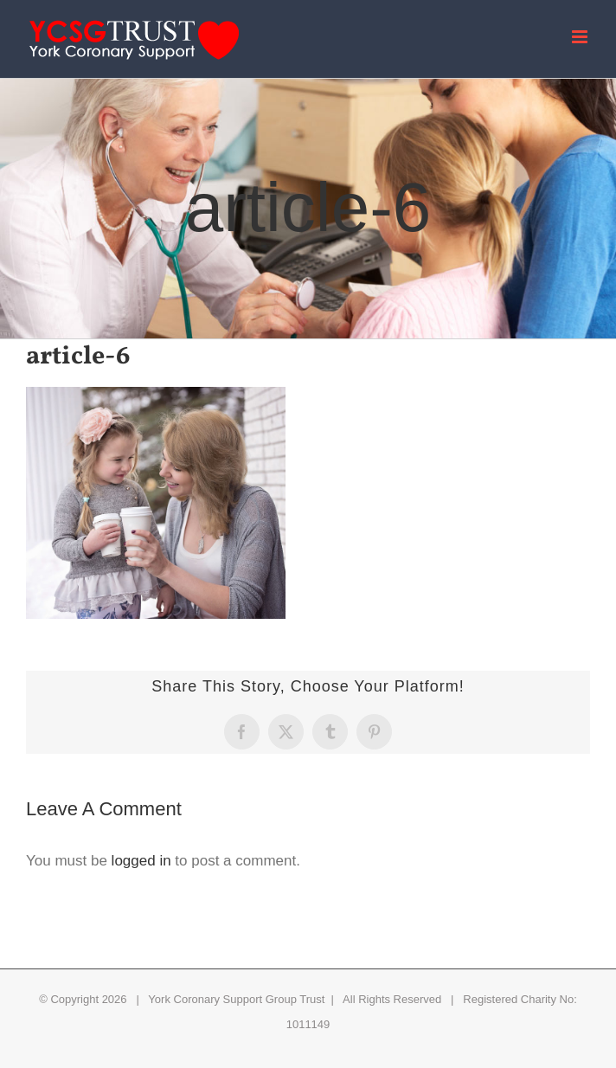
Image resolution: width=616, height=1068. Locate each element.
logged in (141, 860)
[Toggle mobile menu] (581, 37)
